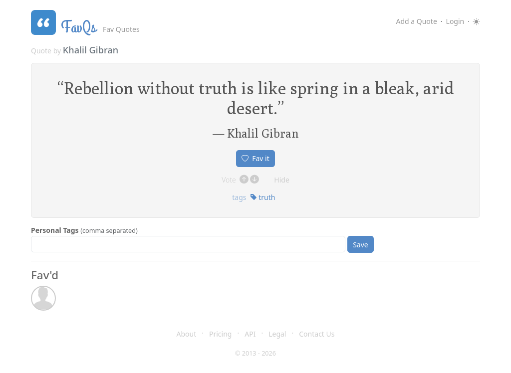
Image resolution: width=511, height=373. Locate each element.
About (187, 334)
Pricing (220, 334)
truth (262, 197)
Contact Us (316, 334)
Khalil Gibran (90, 50)
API (250, 334)
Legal (277, 334)
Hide (281, 180)
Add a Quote (416, 21)
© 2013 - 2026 (255, 353)
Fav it (255, 158)
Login (455, 21)
